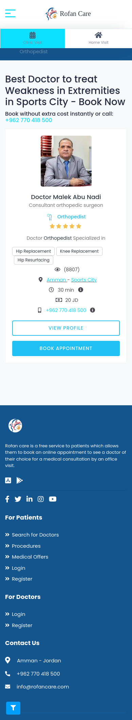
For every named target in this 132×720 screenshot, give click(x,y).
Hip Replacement (33, 251)
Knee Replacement (79, 251)
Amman (57, 279)
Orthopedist (71, 216)
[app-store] (8, 480)
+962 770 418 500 (28, 120)
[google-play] (19, 480)
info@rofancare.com (43, 686)
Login (18, 567)
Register (22, 578)
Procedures (26, 545)
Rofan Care (67, 14)
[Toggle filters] (13, 708)
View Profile (66, 328)
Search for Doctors (35, 534)
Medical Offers (30, 556)
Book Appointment (65, 348)
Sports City (84, 279)
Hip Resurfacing (34, 260)
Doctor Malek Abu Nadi (66, 197)
